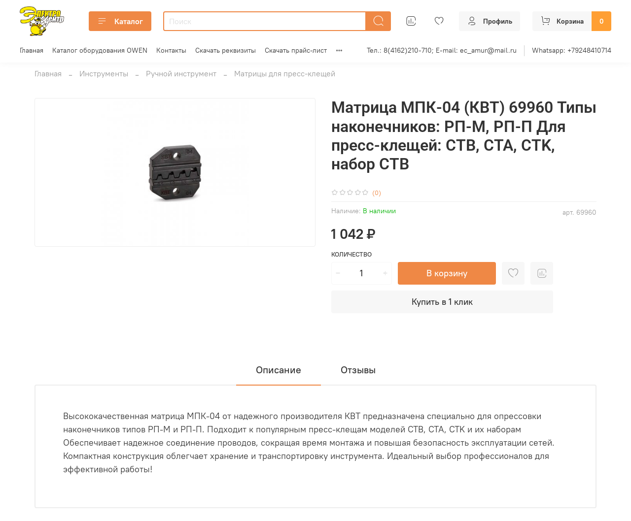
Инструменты (103, 73)
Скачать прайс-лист (296, 50)
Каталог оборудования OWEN (99, 50)
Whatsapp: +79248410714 (571, 50)
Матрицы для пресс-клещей (284, 73)
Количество (351, 254)
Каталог (120, 21)
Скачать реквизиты (225, 50)
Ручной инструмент (181, 73)
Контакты (171, 50)
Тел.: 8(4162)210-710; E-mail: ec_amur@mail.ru (442, 50)
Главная (31, 50)
